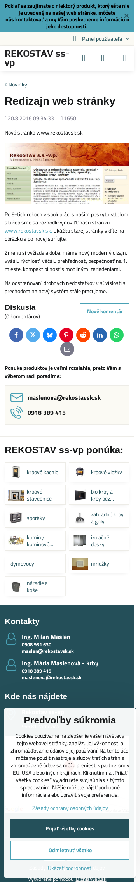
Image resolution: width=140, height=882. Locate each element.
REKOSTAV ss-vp (37, 58)
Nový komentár (105, 311)
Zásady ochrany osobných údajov (70, 808)
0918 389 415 (36, 671)
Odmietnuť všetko (70, 850)
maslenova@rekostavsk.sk (52, 677)
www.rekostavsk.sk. (29, 230)
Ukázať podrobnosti (70, 868)
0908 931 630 (36, 644)
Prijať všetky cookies (70, 828)
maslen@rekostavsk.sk (48, 651)
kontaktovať (29, 19)
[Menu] (125, 58)
